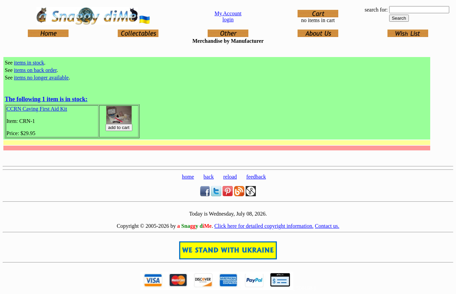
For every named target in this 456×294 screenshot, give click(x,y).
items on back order (35, 70)
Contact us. (327, 226)
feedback (256, 177)
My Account (228, 13)
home (188, 177)
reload (230, 177)
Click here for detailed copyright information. (264, 226)
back (209, 177)
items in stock (29, 63)
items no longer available (41, 77)
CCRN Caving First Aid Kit (36, 109)
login (228, 19)
